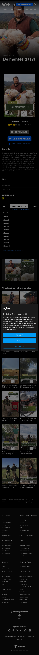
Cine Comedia (6, 527)
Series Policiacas (6, 545)
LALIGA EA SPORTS (7, 571)
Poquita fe (22, 540)
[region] (19, 327)
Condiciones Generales (26, 576)
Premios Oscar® (24, 548)
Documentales (6, 553)
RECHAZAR (19, 335)
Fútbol (19, 10)
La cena (22, 522)
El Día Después (6, 576)
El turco (22, 538)
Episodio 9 (6, 243)
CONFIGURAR (19, 346)
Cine (11, 10)
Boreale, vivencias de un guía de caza (28, 419)
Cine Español (5, 525)
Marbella (22, 543)
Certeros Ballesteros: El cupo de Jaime (9, 486)
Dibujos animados (24, 550)
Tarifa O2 (22, 592)
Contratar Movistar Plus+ (26, 587)
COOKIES (19, 639)
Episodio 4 (6, 226)
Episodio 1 (6, 216)
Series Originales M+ (7, 540)
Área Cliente (23, 574)
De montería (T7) (19, 206)
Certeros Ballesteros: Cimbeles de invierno (28, 386)
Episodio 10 (6, 246)
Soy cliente (19, 132)
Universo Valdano (6, 579)
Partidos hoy (5, 602)
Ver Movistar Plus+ (25, 566)
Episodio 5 (6, 229)
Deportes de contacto (8, 592)
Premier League (6, 574)
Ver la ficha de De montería (20, 209)
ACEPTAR (19, 340)
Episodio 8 (6, 239)
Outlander (22, 532)
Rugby (3, 587)
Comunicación (24, 599)
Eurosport (4, 594)
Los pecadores (24, 525)
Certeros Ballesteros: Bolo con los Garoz (9, 419)
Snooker (4, 597)
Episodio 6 (6, 233)
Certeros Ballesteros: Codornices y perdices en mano (10, 386)
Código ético (23, 581)
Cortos (3, 532)
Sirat (21, 527)
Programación (23, 602)
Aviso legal (22, 636)
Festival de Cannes (25, 545)
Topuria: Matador (6, 589)
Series (4, 10)
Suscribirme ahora (24, 4)
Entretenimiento (6, 556)
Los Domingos (23, 520)
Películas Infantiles (7, 535)
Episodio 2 (6, 220)
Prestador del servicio (11, 636)
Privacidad (31, 636)
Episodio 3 (6, 223)
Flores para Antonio (25, 530)
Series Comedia (6, 548)
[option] (13, 270)
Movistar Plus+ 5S (24, 579)
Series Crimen (5, 550)
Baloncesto (5, 581)
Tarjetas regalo (24, 597)
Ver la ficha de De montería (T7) (13, 251)
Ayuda (19, 616)
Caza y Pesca (23, 556)
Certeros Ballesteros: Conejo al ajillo (9, 453)
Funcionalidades (24, 569)
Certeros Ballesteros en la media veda (27, 486)
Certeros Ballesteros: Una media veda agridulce (28, 453)
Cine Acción (5, 530)
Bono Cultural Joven (25, 571)
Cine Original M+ (6, 522)
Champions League (7, 569)
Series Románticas (7, 543)
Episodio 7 (6, 236)
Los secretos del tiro (27, 352)
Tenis (3, 584)
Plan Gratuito (30, 10)
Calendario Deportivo (8, 599)
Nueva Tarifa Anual (25, 594)
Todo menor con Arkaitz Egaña (10, 353)
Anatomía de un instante (26, 535)
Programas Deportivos (26, 553)
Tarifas (21, 589)
